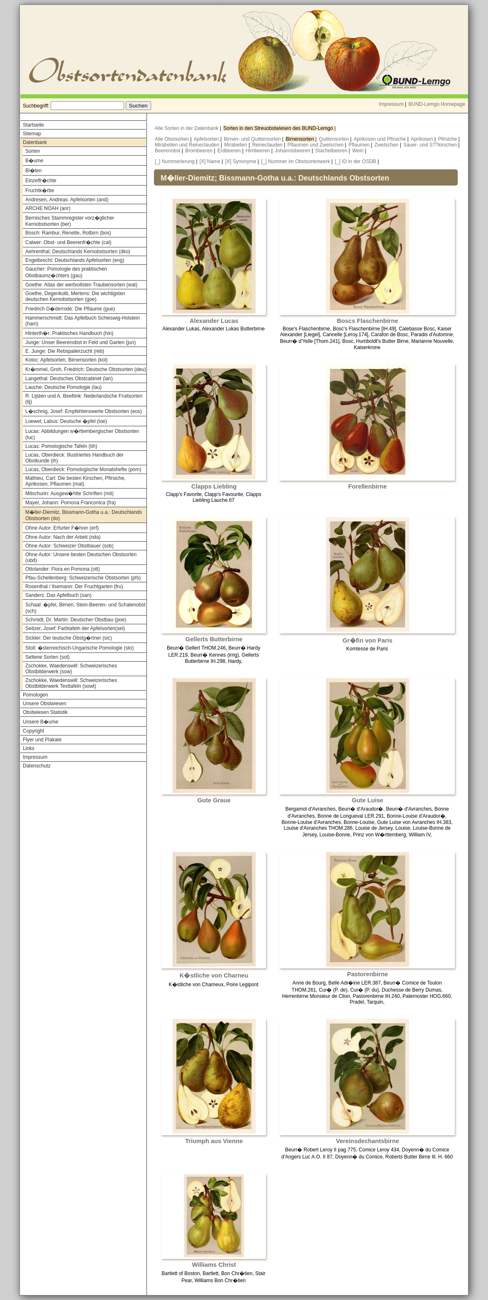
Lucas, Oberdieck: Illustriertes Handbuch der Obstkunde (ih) (74, 458)
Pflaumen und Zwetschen (316, 145)
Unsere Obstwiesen (44, 703)
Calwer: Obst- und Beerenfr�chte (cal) (68, 242)
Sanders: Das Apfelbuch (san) (58, 595)
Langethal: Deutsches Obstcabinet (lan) (69, 378)
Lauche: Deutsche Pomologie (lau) (63, 387)
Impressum (391, 104)
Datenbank (35, 142)
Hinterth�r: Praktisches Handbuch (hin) (69, 333)
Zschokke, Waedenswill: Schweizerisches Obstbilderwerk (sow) (71, 668)
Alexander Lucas (214, 321)
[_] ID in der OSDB (355, 161)
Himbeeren (258, 151)
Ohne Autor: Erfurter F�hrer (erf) (62, 528)
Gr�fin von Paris (368, 640)
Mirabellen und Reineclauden (188, 145)
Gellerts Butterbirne (214, 639)
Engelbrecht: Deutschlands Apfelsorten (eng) (74, 260)
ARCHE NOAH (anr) (48, 208)
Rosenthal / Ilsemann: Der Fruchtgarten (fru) (74, 586)
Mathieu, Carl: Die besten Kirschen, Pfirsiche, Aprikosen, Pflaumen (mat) (75, 481)
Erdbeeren (229, 151)
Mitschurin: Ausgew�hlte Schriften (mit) (69, 493)
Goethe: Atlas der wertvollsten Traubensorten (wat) (81, 285)
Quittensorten (334, 139)
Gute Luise (367, 800)
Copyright (33, 731)
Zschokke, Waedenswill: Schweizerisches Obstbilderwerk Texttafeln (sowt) (71, 683)
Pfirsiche (448, 139)
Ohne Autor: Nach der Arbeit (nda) (62, 537)
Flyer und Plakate (42, 740)
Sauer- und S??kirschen (430, 145)
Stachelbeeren (332, 151)
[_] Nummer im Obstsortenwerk (295, 161)
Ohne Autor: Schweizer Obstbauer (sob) (69, 546)
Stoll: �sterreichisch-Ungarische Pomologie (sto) (79, 648)
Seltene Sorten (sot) (47, 657)
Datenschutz (37, 766)
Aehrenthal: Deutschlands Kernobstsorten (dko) (77, 251)
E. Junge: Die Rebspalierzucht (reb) (64, 351)
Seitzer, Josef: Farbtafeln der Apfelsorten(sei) (75, 628)
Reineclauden (268, 145)
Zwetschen (387, 145)
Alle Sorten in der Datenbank (187, 128)
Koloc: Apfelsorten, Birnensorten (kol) (66, 360)
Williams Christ (214, 1264)
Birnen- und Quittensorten (253, 139)
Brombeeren (199, 151)
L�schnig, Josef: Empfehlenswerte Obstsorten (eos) (83, 411)
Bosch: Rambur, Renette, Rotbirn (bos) (68, 233)
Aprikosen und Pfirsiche (380, 139)
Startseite (33, 125)
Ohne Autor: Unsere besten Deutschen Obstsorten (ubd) (81, 557)
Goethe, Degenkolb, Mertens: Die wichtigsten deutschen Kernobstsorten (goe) (75, 296)
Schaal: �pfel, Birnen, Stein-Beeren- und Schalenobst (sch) (85, 608)
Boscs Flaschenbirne (367, 321)
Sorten (32, 151)
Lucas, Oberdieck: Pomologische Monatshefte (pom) (83, 469)
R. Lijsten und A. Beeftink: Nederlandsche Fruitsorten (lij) (83, 399)
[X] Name (210, 161)
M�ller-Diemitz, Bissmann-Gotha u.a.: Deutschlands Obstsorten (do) (83, 515)
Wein (358, 151)
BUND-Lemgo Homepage (436, 104)
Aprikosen (422, 139)
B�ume (34, 161)
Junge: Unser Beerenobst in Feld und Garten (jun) (80, 342)
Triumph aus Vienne (214, 1141)
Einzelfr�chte (40, 180)
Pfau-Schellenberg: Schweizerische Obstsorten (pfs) (83, 578)
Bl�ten (33, 170)
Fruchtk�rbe (39, 190)
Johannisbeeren (293, 151)
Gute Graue (214, 800)
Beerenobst (168, 151)
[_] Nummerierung (175, 161)
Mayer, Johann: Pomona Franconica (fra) (70, 503)
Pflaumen (360, 145)
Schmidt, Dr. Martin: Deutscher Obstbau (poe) (75, 620)
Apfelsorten (207, 139)
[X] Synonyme (240, 161)
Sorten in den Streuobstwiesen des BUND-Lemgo (278, 128)
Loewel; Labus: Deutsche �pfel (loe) (66, 421)
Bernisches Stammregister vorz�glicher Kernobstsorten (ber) (69, 221)
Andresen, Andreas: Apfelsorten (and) (66, 200)
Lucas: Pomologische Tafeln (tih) (61, 446)
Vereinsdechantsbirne (367, 1141)
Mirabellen (236, 145)
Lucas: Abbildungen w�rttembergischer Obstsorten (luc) (82, 434)
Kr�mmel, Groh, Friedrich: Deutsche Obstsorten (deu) (85, 369)
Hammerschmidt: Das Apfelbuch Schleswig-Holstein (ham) (82, 321)
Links (28, 748)
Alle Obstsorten (172, 139)
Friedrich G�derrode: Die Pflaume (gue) (70, 309)
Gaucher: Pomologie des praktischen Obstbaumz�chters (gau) (66, 272)
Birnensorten (300, 139)
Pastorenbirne (367, 974)
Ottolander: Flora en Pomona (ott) (62, 569)
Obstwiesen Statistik (45, 712)
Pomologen (35, 695)
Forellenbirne (367, 486)
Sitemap (32, 134)
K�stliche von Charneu (214, 975)
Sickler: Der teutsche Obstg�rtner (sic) (68, 638)
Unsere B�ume (40, 722)
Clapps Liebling (214, 486)
